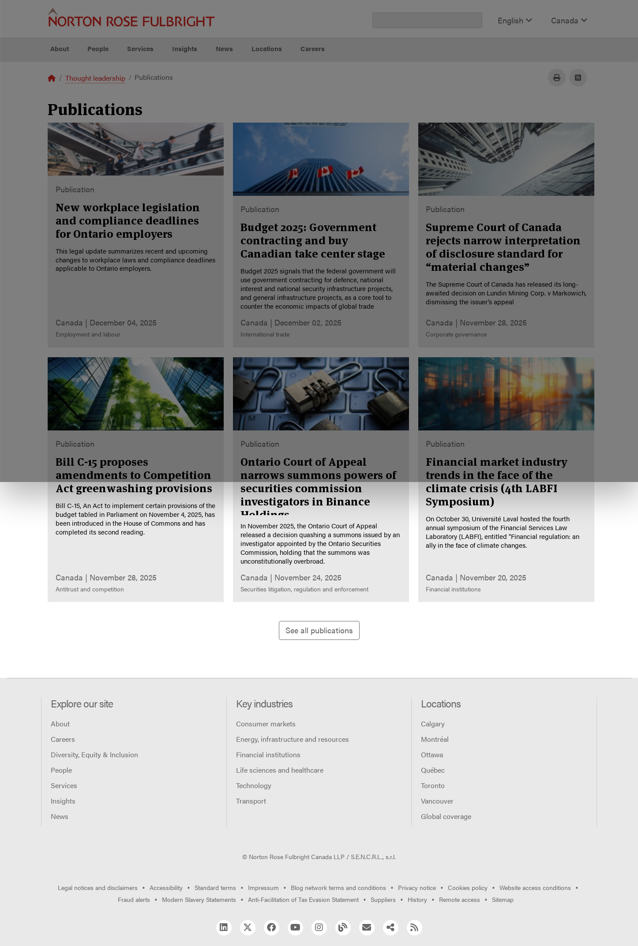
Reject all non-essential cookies (450, 92)
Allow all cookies (200, 92)
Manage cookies (323, 92)
